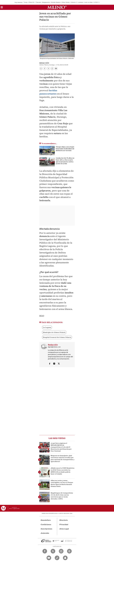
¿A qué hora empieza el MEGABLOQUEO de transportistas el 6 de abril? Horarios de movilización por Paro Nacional (61, 447)
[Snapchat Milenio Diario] (65, 558)
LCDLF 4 (96, 2)
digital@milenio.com (54, 347)
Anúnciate (45, 533)
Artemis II (74, 2)
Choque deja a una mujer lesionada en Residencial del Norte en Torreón (65, 149)
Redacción (44, 63)
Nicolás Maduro (56, 2)
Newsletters (46, 520)
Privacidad (64, 525)
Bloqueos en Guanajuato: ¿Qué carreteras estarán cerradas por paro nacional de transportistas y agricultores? (62, 459)
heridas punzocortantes (48, 92)
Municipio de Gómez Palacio (54, 332)
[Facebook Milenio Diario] (44, 551)
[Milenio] (56, 7)
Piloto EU (31, 2)
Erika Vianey (66, 2)
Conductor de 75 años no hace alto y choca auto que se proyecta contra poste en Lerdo (65, 161)
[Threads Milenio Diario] (69, 551)
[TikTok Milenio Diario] (57, 558)
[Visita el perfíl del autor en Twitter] (58, 364)
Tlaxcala (38, 2)
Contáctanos (46, 525)
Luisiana (80, 2)
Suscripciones (46, 529)
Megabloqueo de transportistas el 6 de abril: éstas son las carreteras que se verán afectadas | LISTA (62, 496)
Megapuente (46, 2)
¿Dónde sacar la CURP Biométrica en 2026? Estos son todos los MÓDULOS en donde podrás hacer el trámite (62, 471)
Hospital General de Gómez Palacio (57, 337)
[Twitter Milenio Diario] (53, 551)
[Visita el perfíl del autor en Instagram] (54, 364)
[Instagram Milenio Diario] (61, 551)
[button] (2, 8)
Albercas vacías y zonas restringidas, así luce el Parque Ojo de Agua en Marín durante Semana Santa (62, 483)
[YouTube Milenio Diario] (49, 558)
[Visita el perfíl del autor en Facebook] (49, 364)
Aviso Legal (64, 529)
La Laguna (47, 327)
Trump (25, 2)
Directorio (64, 520)
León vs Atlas (88, 2)
